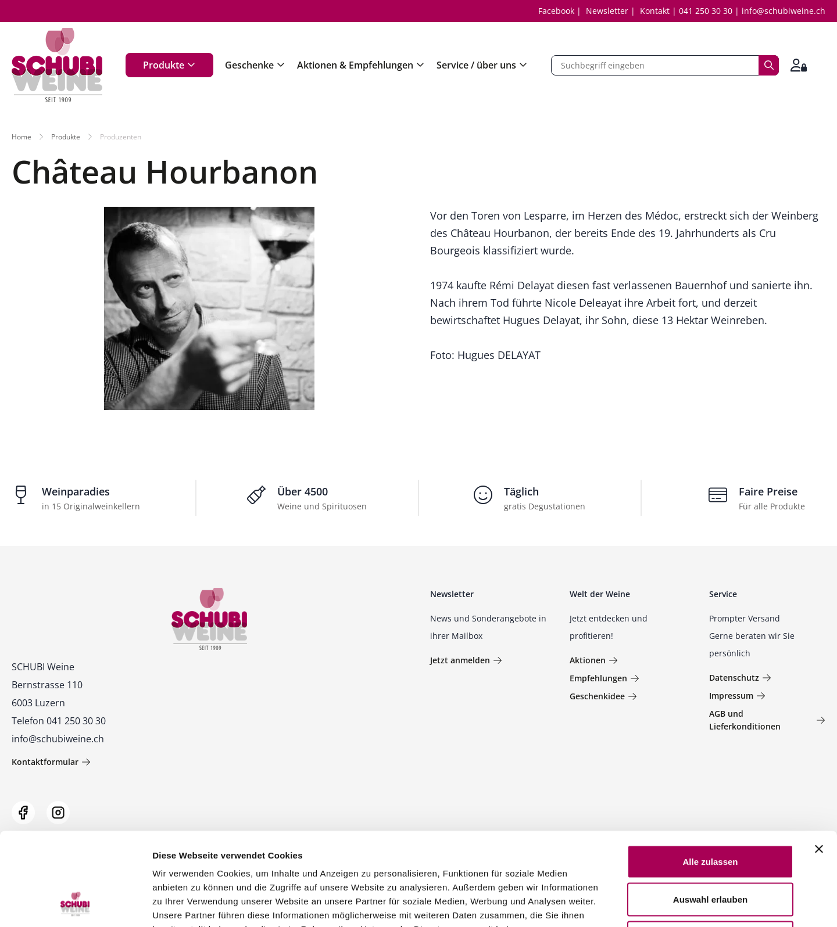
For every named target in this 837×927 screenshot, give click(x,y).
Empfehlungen (604, 678)
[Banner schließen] (819, 762)
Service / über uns (482, 65)
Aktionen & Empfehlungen (361, 65)
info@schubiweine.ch (783, 10)
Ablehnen (710, 851)
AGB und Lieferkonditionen (767, 720)
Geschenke (255, 65)
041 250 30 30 (705, 10)
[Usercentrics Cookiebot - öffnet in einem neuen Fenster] (75, 904)
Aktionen (594, 660)
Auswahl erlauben (710, 813)
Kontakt (655, 10)
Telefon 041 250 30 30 (59, 720)
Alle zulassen (710, 774)
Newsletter (607, 10)
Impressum (737, 695)
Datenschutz (740, 677)
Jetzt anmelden (466, 660)
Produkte (169, 65)
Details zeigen (618, 904)
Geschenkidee (603, 696)
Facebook (556, 10)
